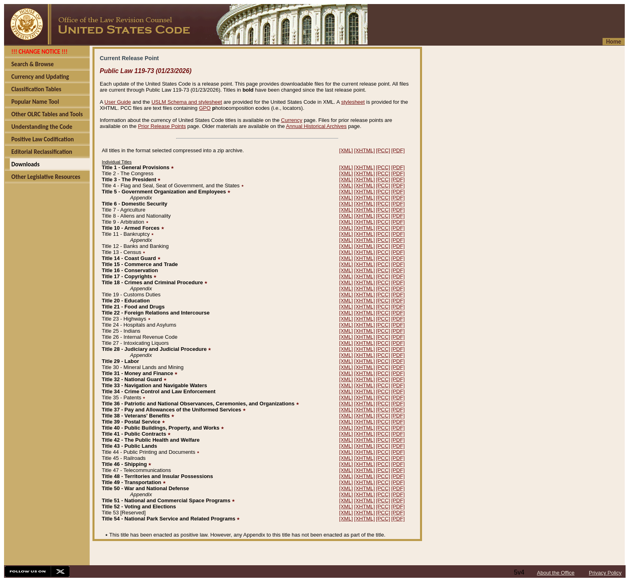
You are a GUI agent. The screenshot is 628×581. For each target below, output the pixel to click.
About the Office (556, 573)
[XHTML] (364, 150)
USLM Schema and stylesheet (186, 102)
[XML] (346, 150)
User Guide (118, 102)
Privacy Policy (605, 573)
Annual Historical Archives (316, 126)
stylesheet (353, 102)
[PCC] (383, 150)
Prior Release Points (162, 126)
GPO (205, 108)
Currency (291, 120)
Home (613, 41)
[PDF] (398, 150)
